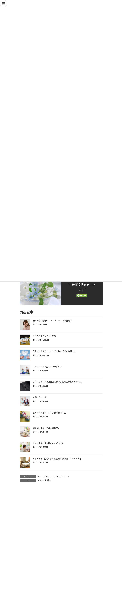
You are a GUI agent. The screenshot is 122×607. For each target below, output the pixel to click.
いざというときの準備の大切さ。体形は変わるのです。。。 (58, 382)
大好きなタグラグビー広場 (44, 336)
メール (24, 562)
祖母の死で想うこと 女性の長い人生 (49, 412)
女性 (41, 480)
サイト (23, 577)
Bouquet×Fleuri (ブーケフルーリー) (53, 477)
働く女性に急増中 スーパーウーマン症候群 (52, 321)
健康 (49, 480)
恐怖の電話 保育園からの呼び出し (48, 443)
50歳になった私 (40, 397)
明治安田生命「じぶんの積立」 (46, 428)
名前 (23, 547)
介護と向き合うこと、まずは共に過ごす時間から (54, 351)
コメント (25, 509)
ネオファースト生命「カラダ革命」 (48, 366)
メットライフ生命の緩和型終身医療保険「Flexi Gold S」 (57, 458)
